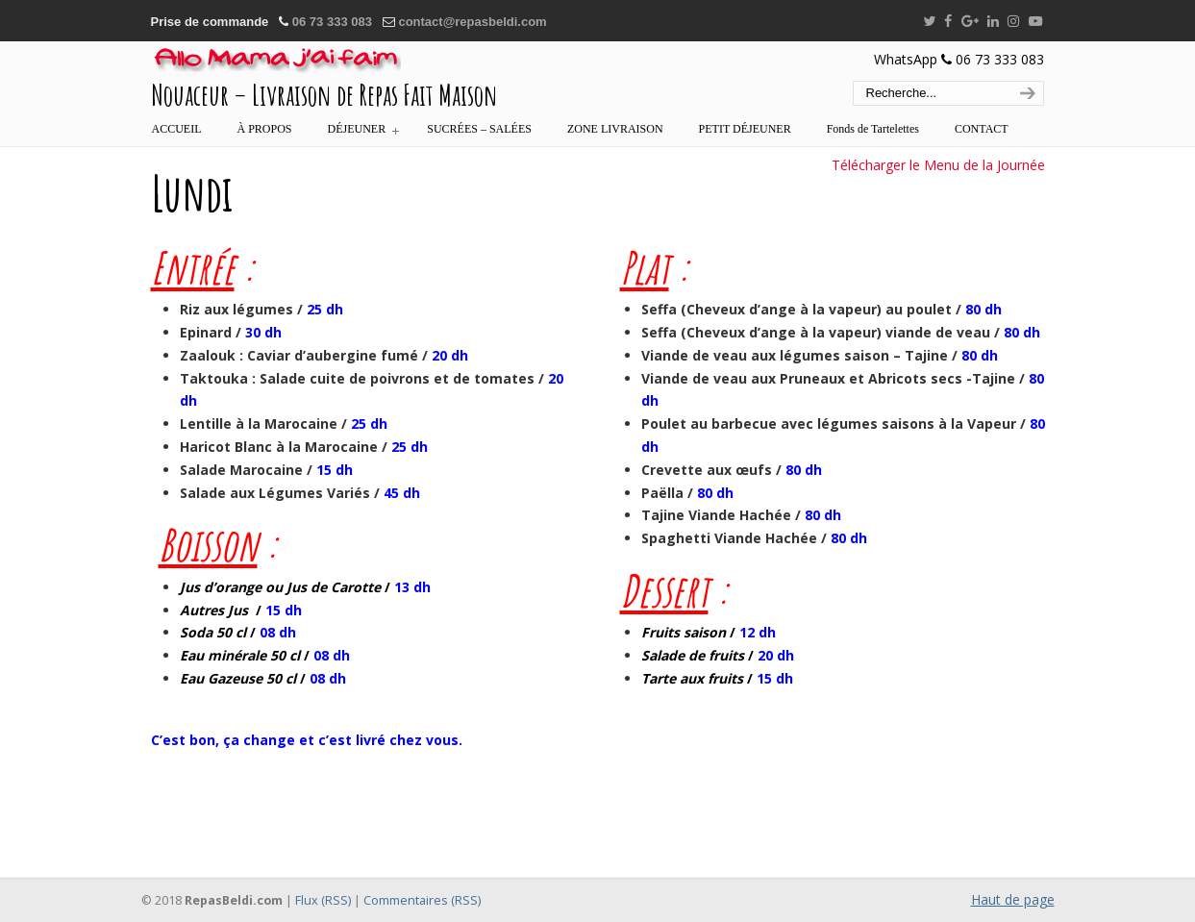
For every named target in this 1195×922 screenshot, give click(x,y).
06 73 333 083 (332, 21)
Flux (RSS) (323, 900)
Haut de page (1013, 899)
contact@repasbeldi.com (472, 21)
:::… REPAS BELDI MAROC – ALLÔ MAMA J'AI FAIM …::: (276, 60)
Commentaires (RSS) (422, 900)
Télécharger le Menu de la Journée (938, 165)
